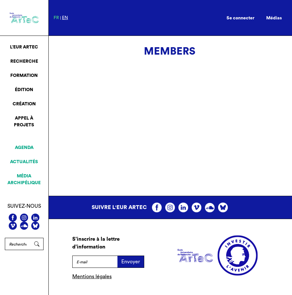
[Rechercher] (17, 244)
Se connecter (241, 18)
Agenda (24, 147)
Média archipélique (24, 179)
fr (56, 18)
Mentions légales (92, 276)
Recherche (24, 61)
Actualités (24, 162)
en (65, 18)
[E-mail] (94, 262)
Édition (24, 90)
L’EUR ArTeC (24, 47)
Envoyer (130, 261)
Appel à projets (24, 121)
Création (24, 104)
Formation (24, 75)
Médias (274, 18)
